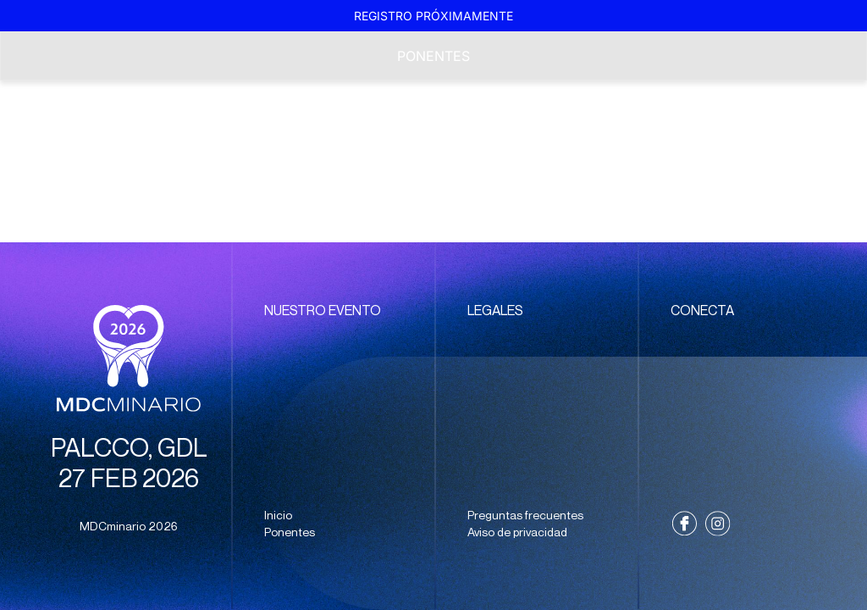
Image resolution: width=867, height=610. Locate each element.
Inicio (278, 515)
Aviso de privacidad (517, 532)
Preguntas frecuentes (525, 515)
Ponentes (433, 55)
